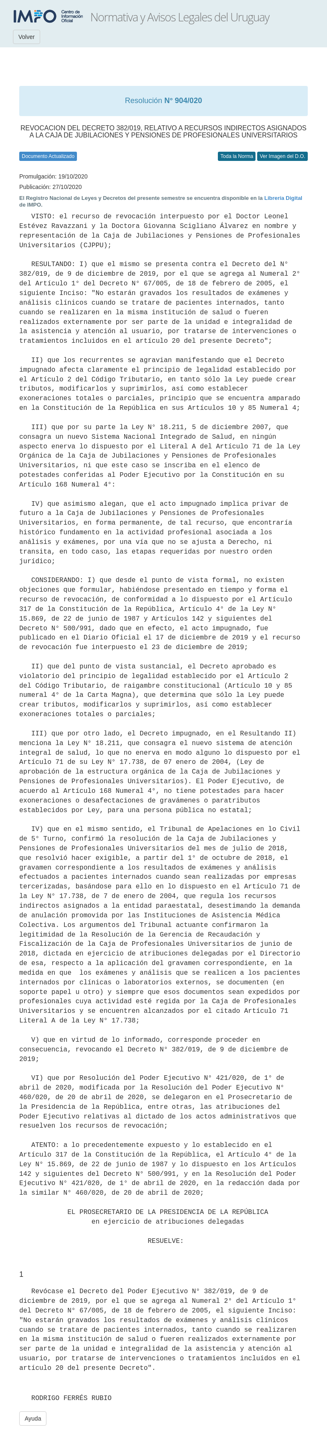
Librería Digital (283, 198)
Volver (26, 37)
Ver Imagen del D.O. (282, 156)
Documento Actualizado (48, 156)
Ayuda (33, 1418)
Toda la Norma (236, 156)
